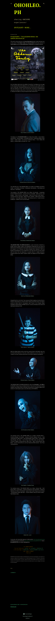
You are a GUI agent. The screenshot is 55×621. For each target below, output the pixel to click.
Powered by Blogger (27, 613)
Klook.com (13, 606)
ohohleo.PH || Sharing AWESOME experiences (33, 549)
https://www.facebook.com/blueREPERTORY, (32, 540)
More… (28, 28)
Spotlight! (18, 28)
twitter (26, 548)
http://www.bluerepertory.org (39, 539)
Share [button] (11, 567)
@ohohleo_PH (40, 548)
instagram (33, 548)
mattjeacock (30, 615)
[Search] (44, 3)
